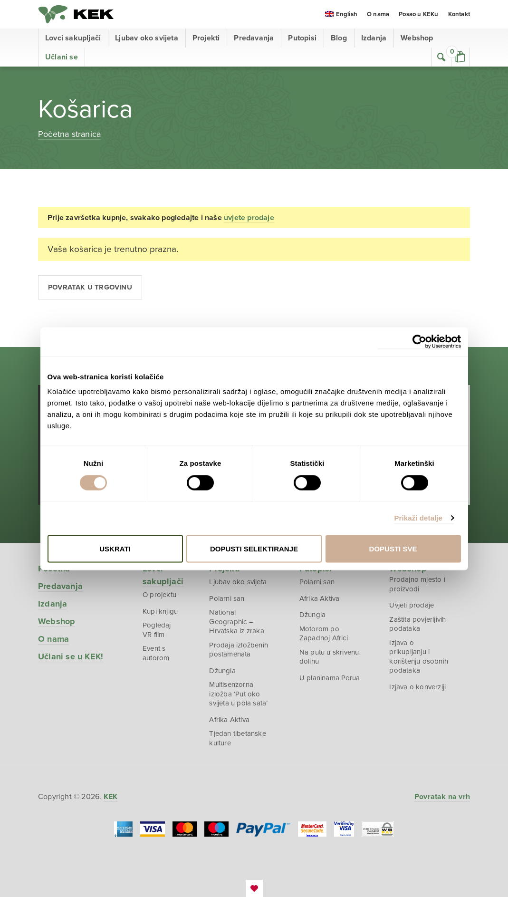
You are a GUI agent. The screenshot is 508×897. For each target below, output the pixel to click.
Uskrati (115, 548)
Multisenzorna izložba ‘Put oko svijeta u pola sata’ (238, 693)
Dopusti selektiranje (254, 548)
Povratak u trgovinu (90, 287)
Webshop (417, 38)
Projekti (206, 38)
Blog (339, 38)
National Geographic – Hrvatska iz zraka (236, 621)
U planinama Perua (329, 678)
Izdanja (373, 38)
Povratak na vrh (442, 796)
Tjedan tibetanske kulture (237, 738)
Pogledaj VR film (157, 630)
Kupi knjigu (160, 611)
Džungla (222, 670)
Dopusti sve (393, 548)
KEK (76, 14)
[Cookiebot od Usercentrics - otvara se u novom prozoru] (419, 341)
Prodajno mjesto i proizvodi (417, 584)
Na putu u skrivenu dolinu (329, 657)
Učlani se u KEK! (70, 656)
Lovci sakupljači (73, 38)
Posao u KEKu (418, 14)
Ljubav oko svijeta (146, 38)
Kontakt (459, 14)
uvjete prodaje (249, 217)
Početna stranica (69, 134)
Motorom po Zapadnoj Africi (323, 634)
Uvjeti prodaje (411, 605)
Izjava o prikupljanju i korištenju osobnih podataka (418, 656)
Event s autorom (156, 653)
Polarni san (226, 598)
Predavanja (254, 38)
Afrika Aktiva (229, 719)
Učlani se (61, 57)
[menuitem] (341, 15)
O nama (378, 14)
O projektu (159, 594)
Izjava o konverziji (417, 687)
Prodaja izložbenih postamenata (238, 650)
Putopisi (302, 38)
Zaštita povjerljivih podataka (417, 624)
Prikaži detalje (418, 518)
